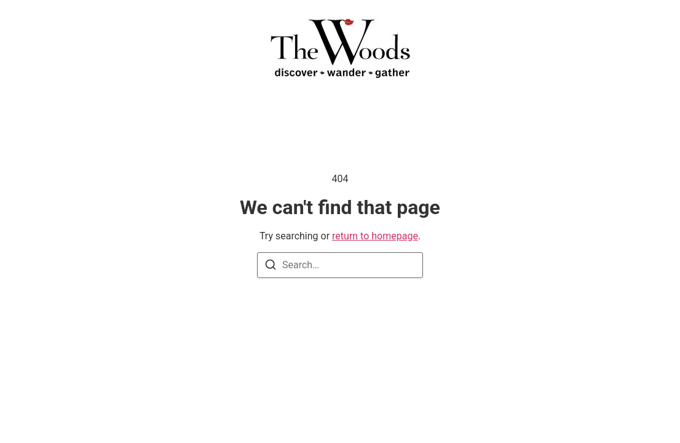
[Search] (271, 266)
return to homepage (375, 236)
